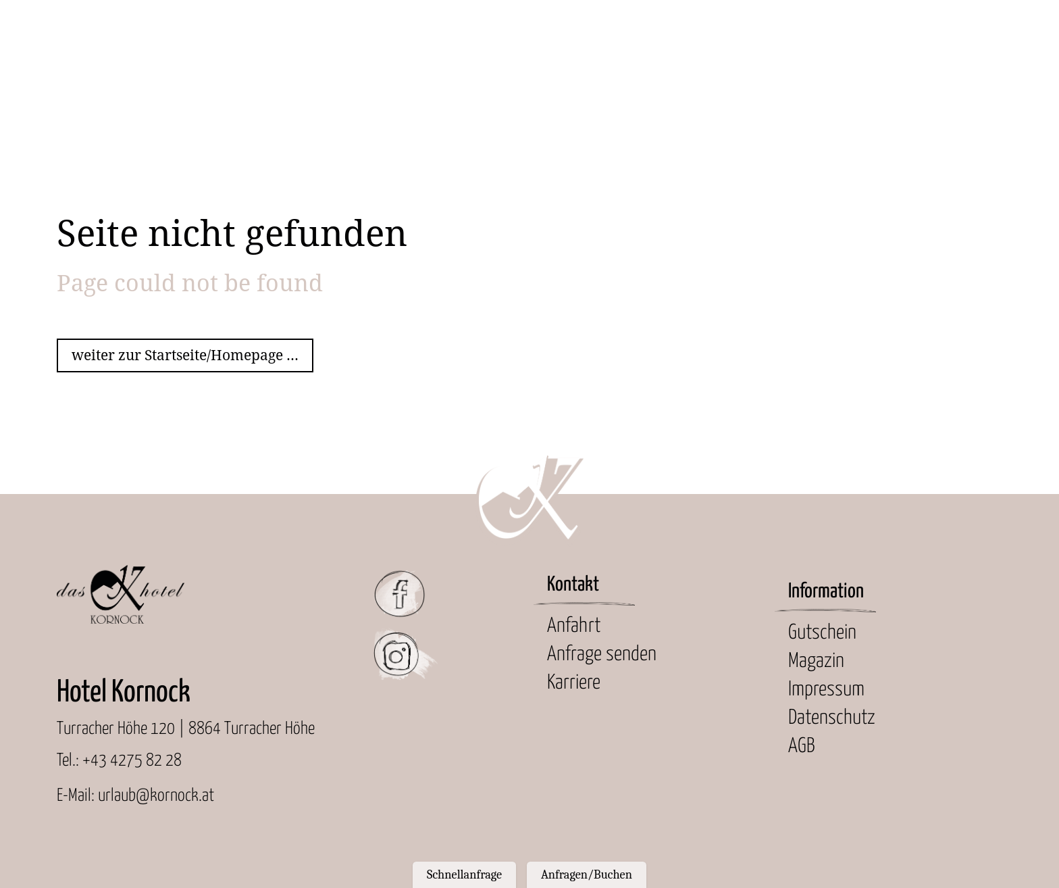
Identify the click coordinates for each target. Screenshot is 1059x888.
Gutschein (822, 633)
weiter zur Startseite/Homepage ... (185, 355)
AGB (801, 746)
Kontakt (573, 585)
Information (826, 591)
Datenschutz (831, 718)
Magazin (816, 661)
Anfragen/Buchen (586, 874)
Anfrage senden (601, 654)
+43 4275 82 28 (132, 760)
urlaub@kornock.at (156, 795)
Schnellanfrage (464, 874)
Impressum (826, 689)
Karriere (573, 683)
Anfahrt (573, 626)
